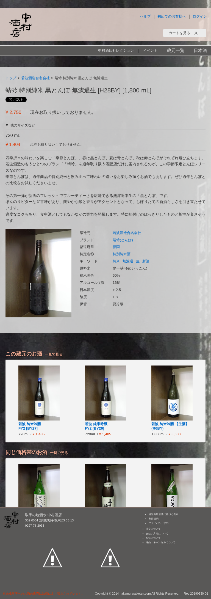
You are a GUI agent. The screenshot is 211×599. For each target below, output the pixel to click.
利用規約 (154, 518)
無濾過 (128, 261)
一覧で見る (54, 354)
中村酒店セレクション (116, 50)
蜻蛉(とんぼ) (123, 240)
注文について (153, 528)
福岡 (116, 247)
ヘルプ (145, 16)
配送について (153, 538)
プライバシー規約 (158, 523)
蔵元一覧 (175, 50)
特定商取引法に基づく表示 (163, 514)
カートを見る (185, 33)
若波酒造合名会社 (35, 78)
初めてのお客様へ (171, 16)
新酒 (145, 261)
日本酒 (200, 50)
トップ (10, 78)
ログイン (200, 16)
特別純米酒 (122, 254)
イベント (150, 50)
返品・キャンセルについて (161, 542)
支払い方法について (157, 533)
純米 (116, 261)
